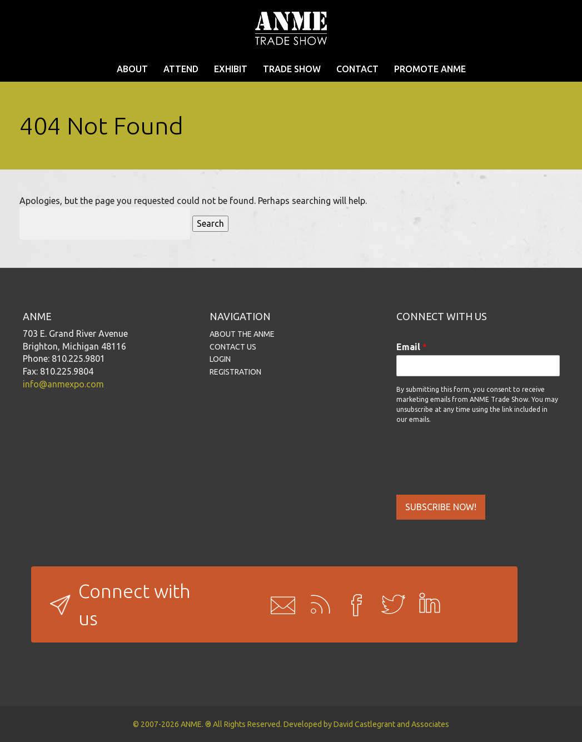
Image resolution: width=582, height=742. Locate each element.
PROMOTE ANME (430, 69)
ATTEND (180, 69)
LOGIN (220, 359)
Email (411, 347)
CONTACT (357, 69)
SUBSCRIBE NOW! (440, 507)
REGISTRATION (235, 371)
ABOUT (132, 69)
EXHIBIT (230, 69)
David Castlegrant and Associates (391, 724)
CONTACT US (233, 346)
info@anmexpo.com (63, 384)
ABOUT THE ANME (242, 334)
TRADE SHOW (292, 69)
